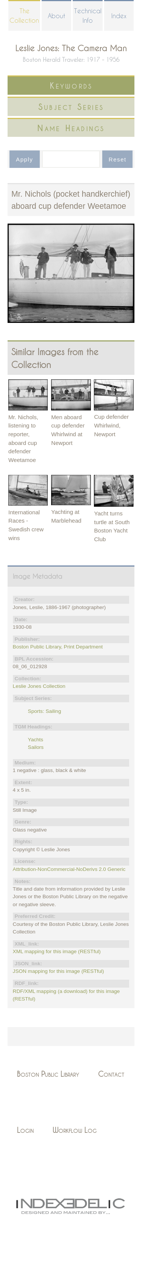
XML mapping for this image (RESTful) (57, 951)
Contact (111, 1074)
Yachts (36, 739)
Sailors (36, 747)
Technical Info (87, 15)
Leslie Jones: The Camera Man (71, 48)
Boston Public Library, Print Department (58, 647)
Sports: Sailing (44, 711)
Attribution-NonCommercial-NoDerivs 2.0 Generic (69, 869)
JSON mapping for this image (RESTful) (58, 971)
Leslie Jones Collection (39, 686)
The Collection (24, 15)
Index (118, 15)
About (56, 15)
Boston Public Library (48, 1074)
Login (25, 1130)
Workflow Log (75, 1130)
